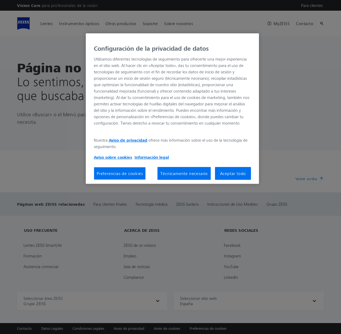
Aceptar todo (233, 173)
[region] (172, 108)
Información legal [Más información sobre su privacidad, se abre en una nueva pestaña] (152, 157)
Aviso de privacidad (128, 140)
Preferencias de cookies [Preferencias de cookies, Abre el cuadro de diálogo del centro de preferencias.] (120, 173)
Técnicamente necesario (184, 173)
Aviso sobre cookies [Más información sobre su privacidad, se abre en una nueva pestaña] (113, 157)
